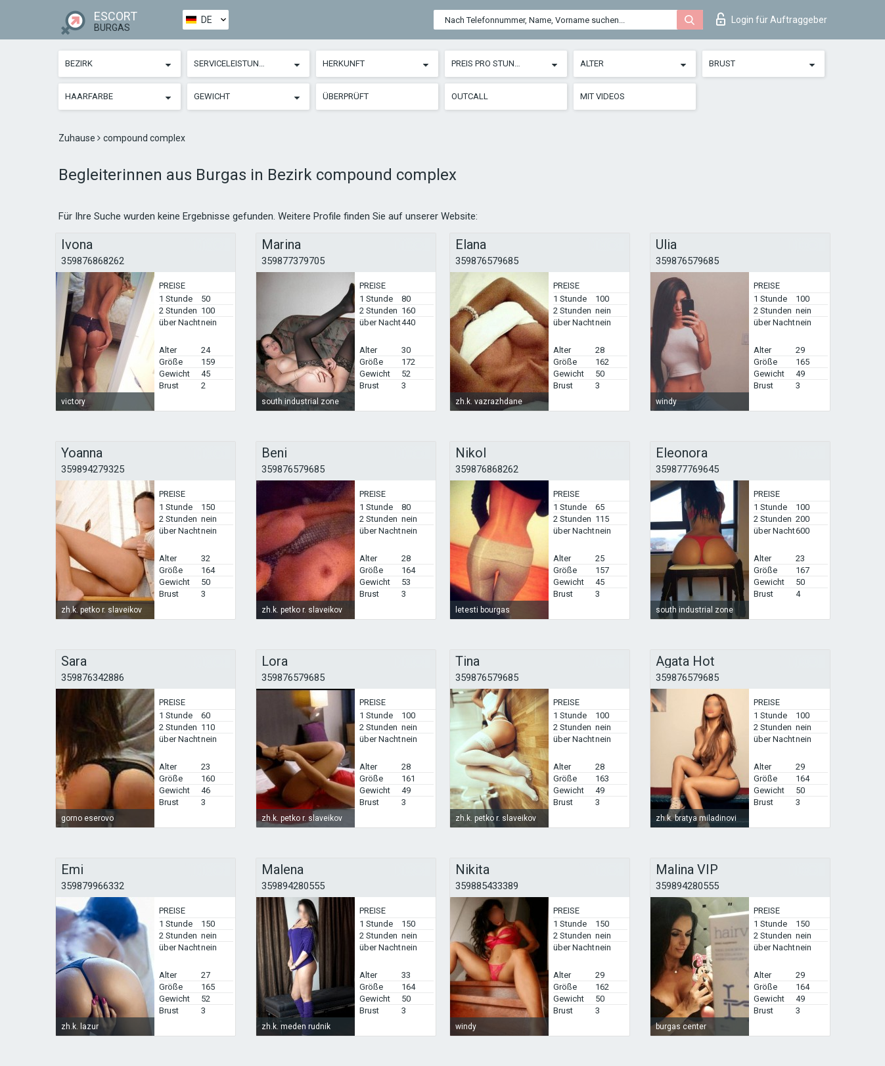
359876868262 (92, 261)
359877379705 (293, 261)
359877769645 (687, 469)
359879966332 (92, 886)
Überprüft (346, 96)
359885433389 (486, 886)
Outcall (469, 96)
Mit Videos (602, 96)
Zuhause (77, 138)
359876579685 (486, 261)
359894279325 (92, 469)
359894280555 (293, 886)
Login (771, 19)
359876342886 (92, 678)
